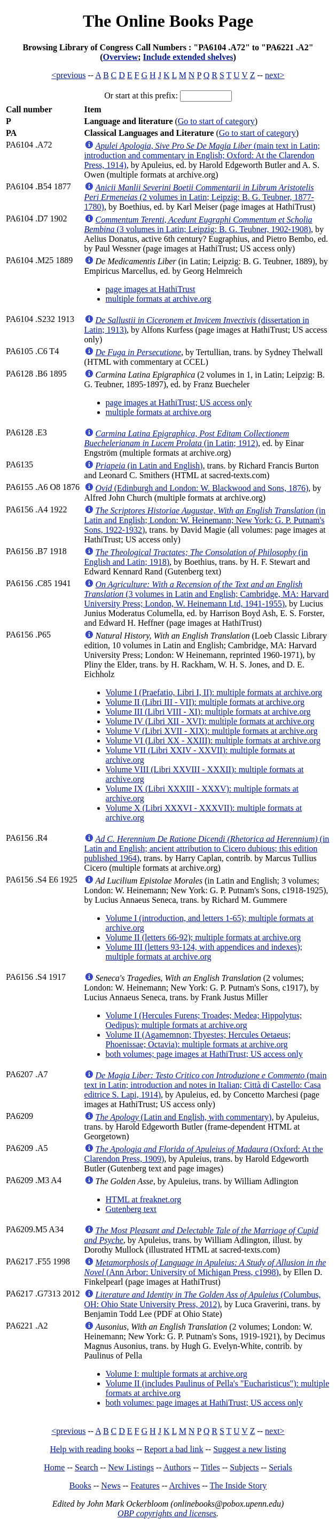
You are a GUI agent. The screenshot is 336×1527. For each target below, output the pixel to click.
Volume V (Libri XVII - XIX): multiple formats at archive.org (212, 730)
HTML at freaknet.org (144, 1199)
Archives (184, 1485)
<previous (68, 75)
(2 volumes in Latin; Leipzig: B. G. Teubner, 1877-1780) (199, 197)
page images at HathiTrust (151, 289)
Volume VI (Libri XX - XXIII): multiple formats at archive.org (213, 740)
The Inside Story (238, 1485)
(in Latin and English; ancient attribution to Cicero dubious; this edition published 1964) (207, 848)
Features (144, 1485)
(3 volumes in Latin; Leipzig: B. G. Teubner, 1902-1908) (198, 224)
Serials (280, 1467)
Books (80, 1485)
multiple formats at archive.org (159, 298)
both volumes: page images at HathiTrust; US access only (204, 1402)
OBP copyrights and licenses (167, 1513)
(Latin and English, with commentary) (184, 1117)
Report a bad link (174, 1449)
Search (86, 1467)
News (110, 1485)
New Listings (131, 1467)
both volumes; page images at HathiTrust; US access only (204, 1053)
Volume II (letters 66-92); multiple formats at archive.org (203, 937)
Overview (120, 57)
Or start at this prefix (139, 95)
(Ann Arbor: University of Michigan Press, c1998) (205, 1267)
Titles (210, 1467)
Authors (177, 1467)
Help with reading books (92, 1449)
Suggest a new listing (249, 1449)
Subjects (244, 1467)
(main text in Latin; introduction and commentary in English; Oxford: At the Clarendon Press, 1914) (202, 155)
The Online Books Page (168, 20)
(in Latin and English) (149, 465)
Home (54, 1467)
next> (275, 75)
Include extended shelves (188, 57)
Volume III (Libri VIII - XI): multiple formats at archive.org (208, 711)
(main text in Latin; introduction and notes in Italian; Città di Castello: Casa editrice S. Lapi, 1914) (205, 1085)
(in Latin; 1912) (187, 438)
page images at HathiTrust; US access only (179, 402)
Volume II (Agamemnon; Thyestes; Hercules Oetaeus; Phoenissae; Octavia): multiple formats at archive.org (198, 1039)
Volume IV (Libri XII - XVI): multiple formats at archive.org (210, 721)
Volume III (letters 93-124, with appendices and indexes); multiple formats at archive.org (204, 951)
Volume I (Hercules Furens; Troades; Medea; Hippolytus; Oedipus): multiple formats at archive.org (204, 1020)
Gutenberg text (131, 1209)
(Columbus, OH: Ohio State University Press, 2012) (202, 1299)
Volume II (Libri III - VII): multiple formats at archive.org (205, 702)
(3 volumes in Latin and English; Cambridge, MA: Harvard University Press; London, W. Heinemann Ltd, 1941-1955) (206, 594)
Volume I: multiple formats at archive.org (176, 1373)
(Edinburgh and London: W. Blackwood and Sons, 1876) (202, 488)
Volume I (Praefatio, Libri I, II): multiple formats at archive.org (214, 692)
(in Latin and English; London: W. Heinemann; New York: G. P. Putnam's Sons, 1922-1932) (205, 520)
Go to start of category (216, 121)
